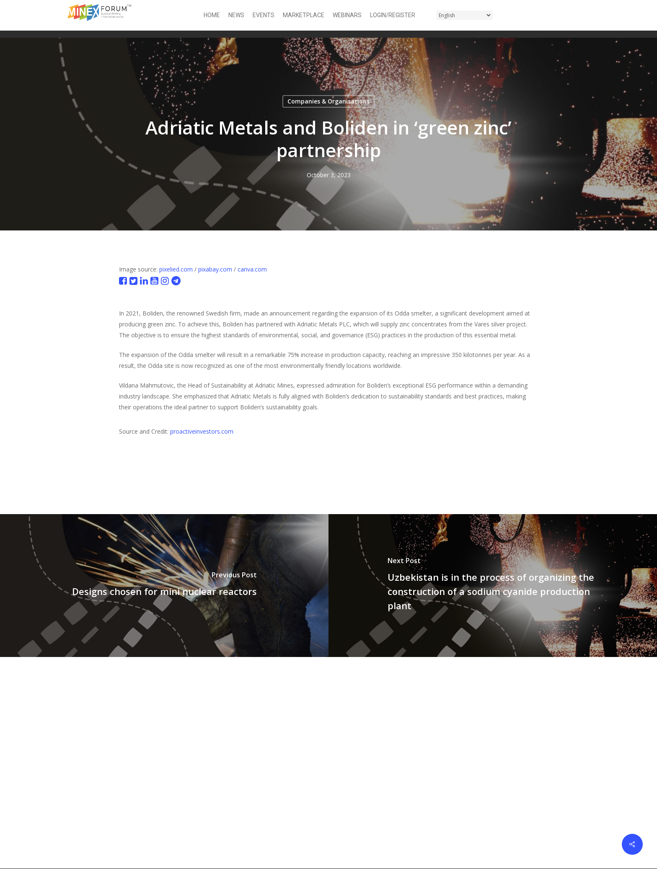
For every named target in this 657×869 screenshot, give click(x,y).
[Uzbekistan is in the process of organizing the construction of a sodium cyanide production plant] (492, 585)
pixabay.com (215, 269)
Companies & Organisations (328, 101)
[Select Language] (464, 15)
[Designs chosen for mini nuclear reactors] (164, 585)
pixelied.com (176, 269)
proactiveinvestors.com (201, 431)
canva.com (252, 269)
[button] (584, 15)
